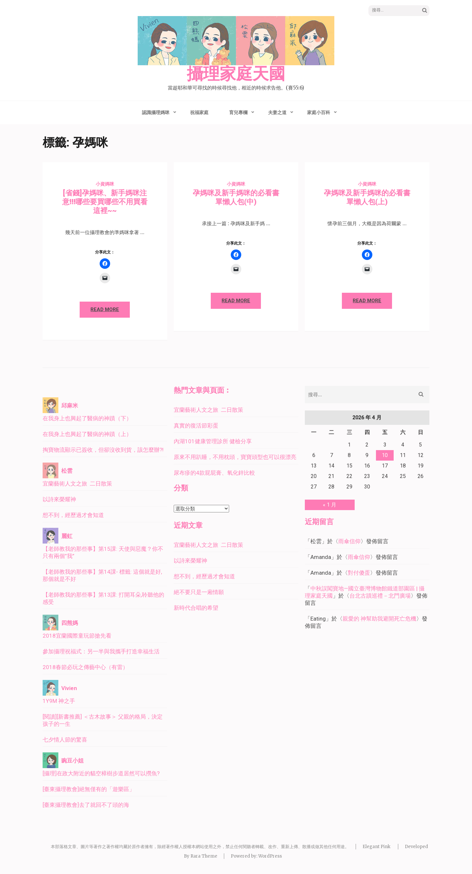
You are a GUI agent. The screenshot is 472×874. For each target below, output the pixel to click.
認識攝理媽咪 (155, 112)
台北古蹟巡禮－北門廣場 (380, 595)
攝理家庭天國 (236, 74)
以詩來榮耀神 (59, 499)
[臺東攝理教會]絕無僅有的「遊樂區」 (89, 789)
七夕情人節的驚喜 (65, 739)
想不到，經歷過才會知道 (73, 515)
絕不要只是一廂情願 (199, 592)
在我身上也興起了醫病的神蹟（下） (87, 418)
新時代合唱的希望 (196, 608)
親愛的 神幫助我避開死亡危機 (379, 618)
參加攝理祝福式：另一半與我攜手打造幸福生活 (101, 651)
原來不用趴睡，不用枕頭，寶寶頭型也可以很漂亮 (235, 457)
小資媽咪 (105, 184)
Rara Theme (203, 856)
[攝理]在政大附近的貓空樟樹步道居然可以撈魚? (101, 773)
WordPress (270, 856)
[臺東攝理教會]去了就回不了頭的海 (86, 805)
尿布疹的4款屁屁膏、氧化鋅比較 (214, 472)
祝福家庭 (199, 112)
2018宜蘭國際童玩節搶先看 (77, 635)
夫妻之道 (277, 112)
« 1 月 (329, 505)
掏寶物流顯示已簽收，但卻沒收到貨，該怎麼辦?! (103, 450)
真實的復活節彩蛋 (196, 425)
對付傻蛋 (359, 572)
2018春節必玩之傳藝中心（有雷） (85, 667)
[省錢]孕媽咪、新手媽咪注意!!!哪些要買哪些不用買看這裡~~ (105, 202)
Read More (104, 309)
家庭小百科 (318, 112)
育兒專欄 (238, 112)
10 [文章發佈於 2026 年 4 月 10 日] (385, 455)
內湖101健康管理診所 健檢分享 (213, 441)
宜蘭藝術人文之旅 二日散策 (77, 483)
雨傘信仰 (349, 541)
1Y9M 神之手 (59, 701)
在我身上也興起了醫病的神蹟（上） (87, 434)
